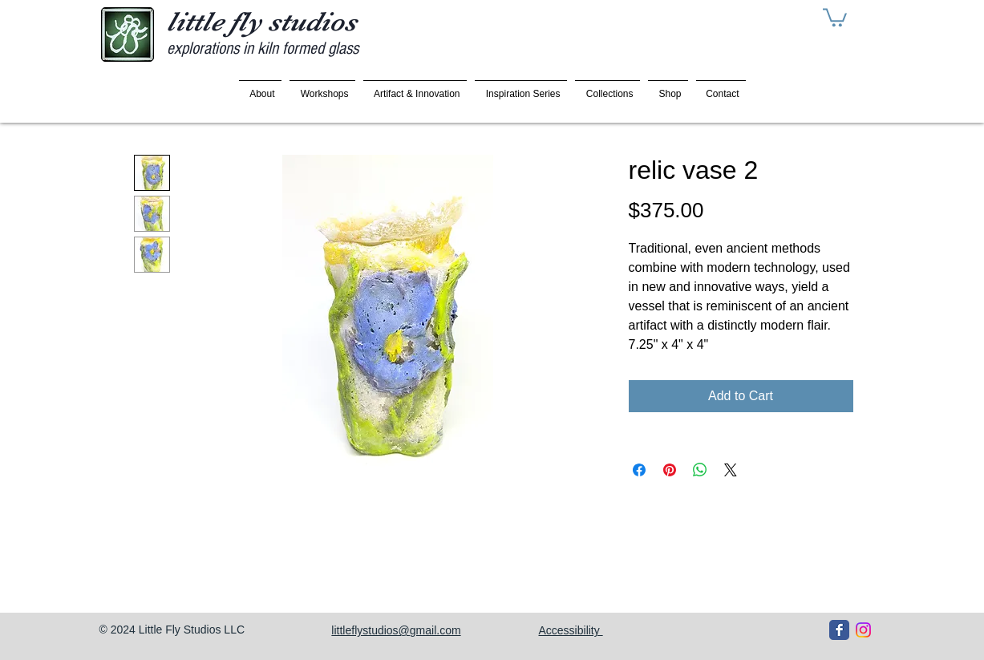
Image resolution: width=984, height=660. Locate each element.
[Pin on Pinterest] (669, 470)
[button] (835, 16)
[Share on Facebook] (639, 470)
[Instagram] (863, 630)
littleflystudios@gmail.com (395, 630)
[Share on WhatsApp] (700, 470)
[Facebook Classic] (839, 630)
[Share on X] (730, 470)
